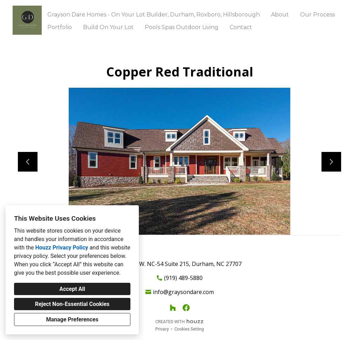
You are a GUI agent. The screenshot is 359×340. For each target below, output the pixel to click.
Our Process (317, 14)
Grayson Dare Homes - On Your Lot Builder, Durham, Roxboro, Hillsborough (153, 14)
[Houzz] (173, 307)
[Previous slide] (28, 162)
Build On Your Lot (108, 27)
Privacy (162, 329)
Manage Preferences (72, 319)
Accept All (72, 289)
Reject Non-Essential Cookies (72, 304)
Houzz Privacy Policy (61, 247)
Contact (241, 27)
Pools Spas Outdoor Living (181, 27)
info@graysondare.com (183, 292)
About (280, 14)
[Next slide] (331, 162)
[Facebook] (186, 307)
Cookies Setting (189, 329)
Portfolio (59, 27)
